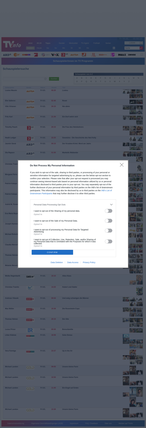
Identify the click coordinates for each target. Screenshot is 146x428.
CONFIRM (52, 252)
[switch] (108, 211)
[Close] (122, 165)
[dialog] (73, 214)
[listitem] (73, 204)
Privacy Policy (89, 262)
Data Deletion (57, 262)
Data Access (72, 262)
